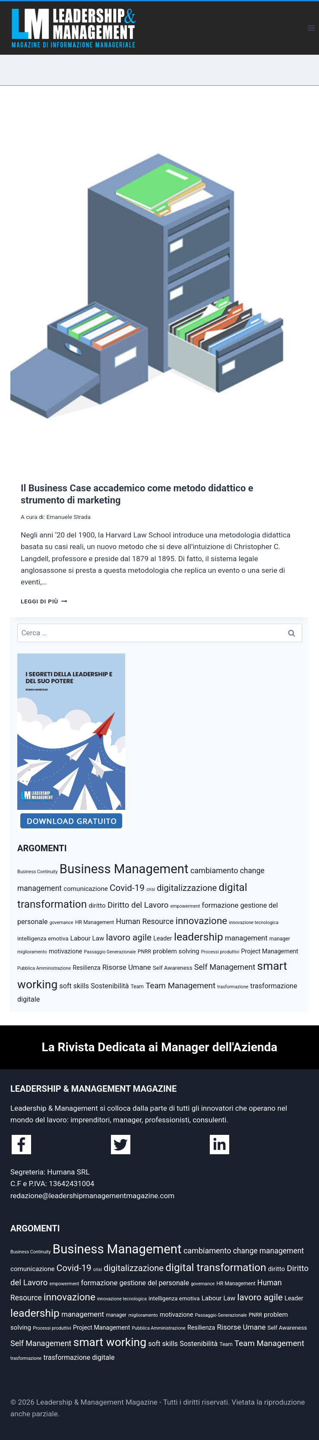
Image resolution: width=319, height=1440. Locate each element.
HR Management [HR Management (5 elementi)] (94, 922)
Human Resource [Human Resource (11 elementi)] (145, 921)
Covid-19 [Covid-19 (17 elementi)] (127, 888)
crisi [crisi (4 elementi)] (150, 889)
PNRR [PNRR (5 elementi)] (144, 952)
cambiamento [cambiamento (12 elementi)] (214, 870)
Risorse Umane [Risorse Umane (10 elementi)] (126, 967)
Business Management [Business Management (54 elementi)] (124, 869)
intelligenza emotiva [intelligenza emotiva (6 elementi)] (43, 938)
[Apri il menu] (311, 27)
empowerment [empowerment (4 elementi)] (185, 906)
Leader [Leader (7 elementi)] (162, 938)
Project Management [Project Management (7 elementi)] (269, 951)
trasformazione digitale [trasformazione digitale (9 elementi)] (78, 1357)
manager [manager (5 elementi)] (279, 939)
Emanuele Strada (68, 516)
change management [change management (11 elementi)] (268, 1250)
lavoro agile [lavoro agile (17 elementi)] (129, 937)
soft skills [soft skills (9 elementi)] (74, 986)
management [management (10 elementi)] (246, 938)
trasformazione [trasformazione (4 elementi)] (232, 987)
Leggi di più (44, 601)
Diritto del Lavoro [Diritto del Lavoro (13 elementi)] (137, 905)
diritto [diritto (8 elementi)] (96, 905)
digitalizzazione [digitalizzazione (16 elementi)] (187, 888)
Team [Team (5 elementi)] (137, 987)
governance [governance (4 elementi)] (61, 922)
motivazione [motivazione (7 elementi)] (65, 951)
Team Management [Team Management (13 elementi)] (180, 985)
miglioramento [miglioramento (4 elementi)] (32, 952)
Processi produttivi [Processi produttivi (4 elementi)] (220, 952)
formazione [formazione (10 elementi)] (220, 905)
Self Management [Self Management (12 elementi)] (225, 966)
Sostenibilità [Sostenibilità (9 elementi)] (110, 986)
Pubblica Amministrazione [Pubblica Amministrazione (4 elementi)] (44, 968)
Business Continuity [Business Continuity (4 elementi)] (37, 872)
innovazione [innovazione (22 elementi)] (201, 920)
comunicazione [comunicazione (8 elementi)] (85, 889)
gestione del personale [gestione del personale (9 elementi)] (154, 1283)
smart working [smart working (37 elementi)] (109, 1342)
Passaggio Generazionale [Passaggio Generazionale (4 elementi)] (110, 952)
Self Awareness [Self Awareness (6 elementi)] (173, 968)
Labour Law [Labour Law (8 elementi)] (87, 938)
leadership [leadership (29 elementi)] (198, 937)
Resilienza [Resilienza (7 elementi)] (86, 967)
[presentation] (159, 286)
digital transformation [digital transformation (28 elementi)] (215, 1267)
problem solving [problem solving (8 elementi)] (176, 951)
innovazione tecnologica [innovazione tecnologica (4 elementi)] (253, 922)
